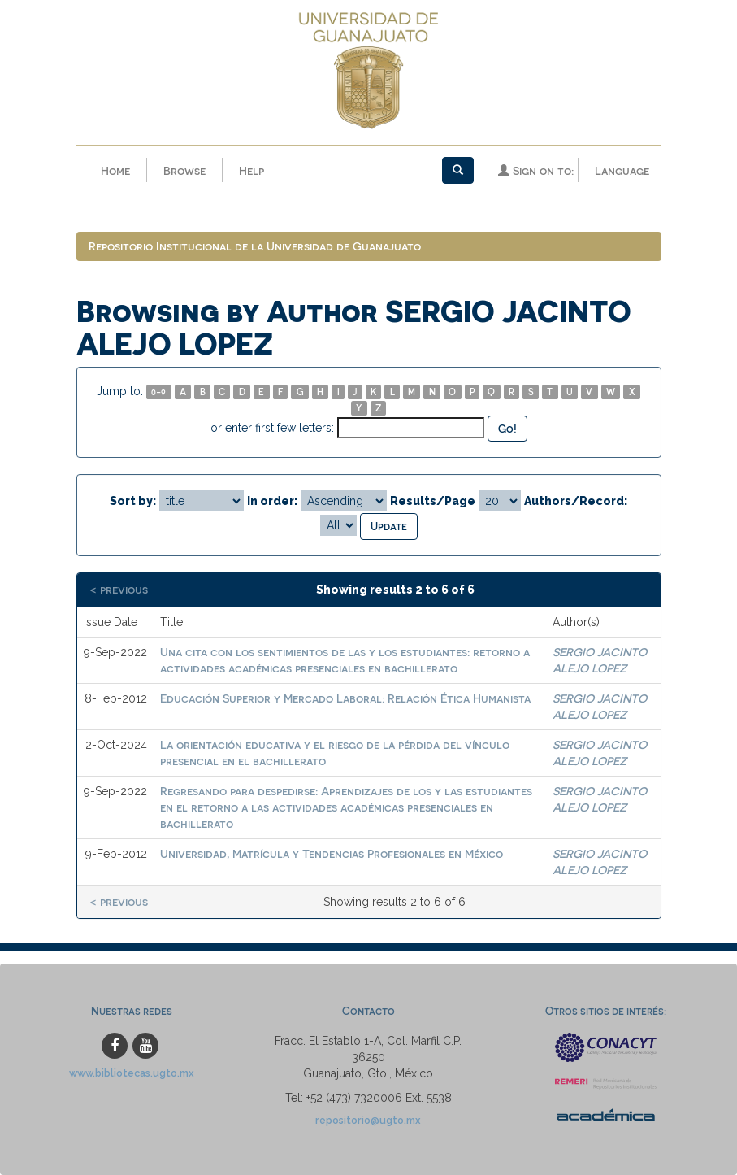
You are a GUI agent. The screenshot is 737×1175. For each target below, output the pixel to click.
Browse (184, 170)
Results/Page (432, 500)
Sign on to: (536, 170)
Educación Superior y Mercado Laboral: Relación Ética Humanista (345, 698)
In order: (272, 500)
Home (115, 170)
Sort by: (133, 500)
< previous (118, 589)
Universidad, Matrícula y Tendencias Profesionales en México (331, 853)
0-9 (158, 391)
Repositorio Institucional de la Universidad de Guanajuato (255, 246)
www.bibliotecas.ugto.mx (131, 1073)
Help (251, 170)
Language (622, 170)
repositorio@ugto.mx (368, 1120)
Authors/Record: (575, 500)
